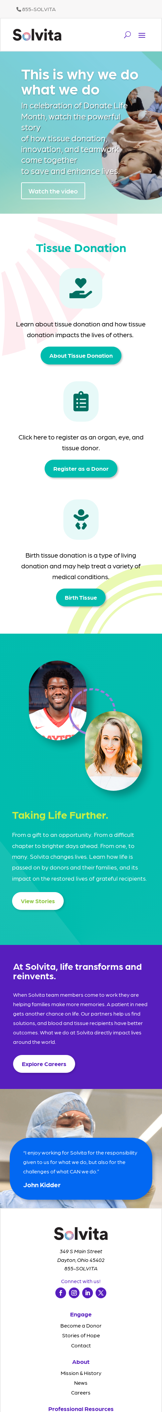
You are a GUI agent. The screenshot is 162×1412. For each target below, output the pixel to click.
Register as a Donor (81, 468)
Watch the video (53, 195)
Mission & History (81, 1373)
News (81, 1382)
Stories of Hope (81, 1335)
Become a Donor (81, 1325)
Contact (81, 1345)
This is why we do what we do (80, 85)
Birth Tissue (81, 597)
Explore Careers (44, 1063)
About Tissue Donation (81, 355)
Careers (81, 1392)
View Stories (38, 900)
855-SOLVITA (36, 9)
